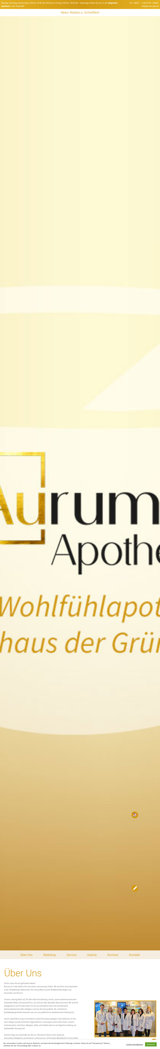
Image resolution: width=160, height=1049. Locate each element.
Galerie (92, 955)
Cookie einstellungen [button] (134, 1044)
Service (71, 955)
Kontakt (134, 955)
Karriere (113, 955)
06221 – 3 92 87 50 (142, 3)
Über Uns (26, 955)
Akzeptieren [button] (151, 1044)
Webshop (49, 955)
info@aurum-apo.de (150, 6)
